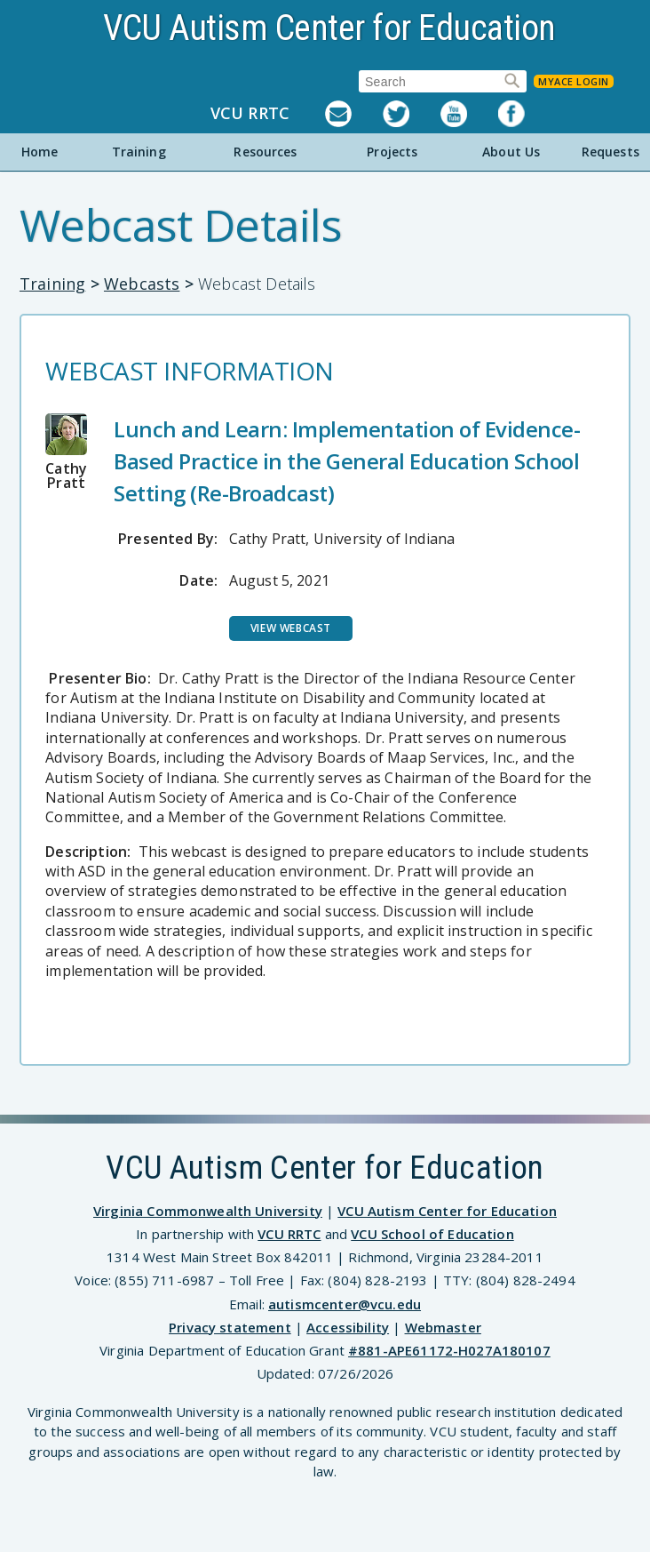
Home (40, 151)
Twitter (411, 113)
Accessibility (347, 1327)
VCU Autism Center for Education (329, 28)
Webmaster (443, 1327)
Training (139, 151)
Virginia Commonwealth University (207, 1211)
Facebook (527, 113)
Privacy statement (230, 1327)
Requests (610, 151)
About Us (511, 151)
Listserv (354, 113)
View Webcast (290, 628)
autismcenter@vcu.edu (344, 1304)
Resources (265, 151)
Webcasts (141, 283)
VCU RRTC (249, 113)
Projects (392, 151)
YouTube (469, 113)
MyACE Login (573, 81)
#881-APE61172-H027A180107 (449, 1350)
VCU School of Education (432, 1234)
